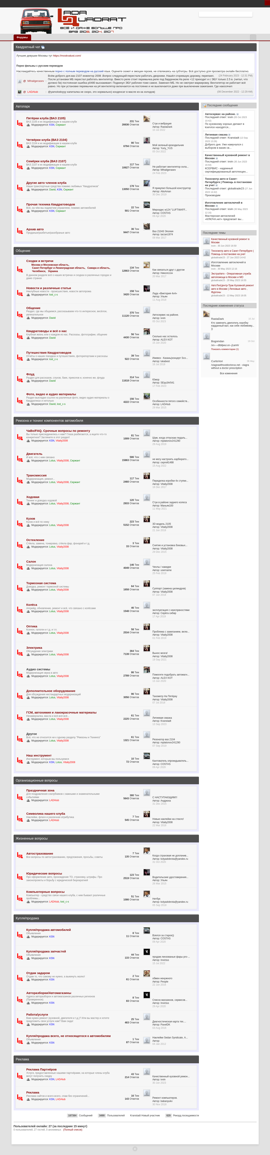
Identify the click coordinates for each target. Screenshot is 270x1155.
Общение (23, 251)
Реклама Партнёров (41, 1069)
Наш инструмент (39, 755)
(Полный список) (72, 1129)
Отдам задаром (38, 973)
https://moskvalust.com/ (67, 55)
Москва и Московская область (50, 264)
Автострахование (39, 853)
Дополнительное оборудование (50, 691)
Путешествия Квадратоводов (48, 352)
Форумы (22, 37)
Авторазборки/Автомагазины (48, 993)
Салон (31, 561)
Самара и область (98, 267)
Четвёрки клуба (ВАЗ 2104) (46, 139)
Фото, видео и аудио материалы (51, 394)
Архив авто (35, 229)
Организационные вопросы (37, 780)
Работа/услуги (37, 1014)
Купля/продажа (27, 918)
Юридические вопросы (44, 873)
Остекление (35, 540)
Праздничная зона (40, 790)
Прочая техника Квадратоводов (50, 204)
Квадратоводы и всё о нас (46, 331)
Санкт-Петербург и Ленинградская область (58, 267)
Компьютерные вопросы (45, 891)
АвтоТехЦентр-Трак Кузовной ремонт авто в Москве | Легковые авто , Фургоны (232, 289)
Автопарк (23, 106)
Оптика (31, 626)
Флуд (30, 374)
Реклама (22, 1059)
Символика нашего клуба (45, 813)
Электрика (34, 647)
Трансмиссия (36, 475)
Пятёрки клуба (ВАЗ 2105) (46, 118)
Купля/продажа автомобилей (48, 929)
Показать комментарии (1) (225, 349)
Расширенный (255, 14)
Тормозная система (41, 583)
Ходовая (33, 497)
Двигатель (34, 453)
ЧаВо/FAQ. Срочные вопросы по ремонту (58, 430)
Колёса (31, 604)
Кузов (30, 518)
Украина (53, 271)
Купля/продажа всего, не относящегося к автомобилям (68, 1036)
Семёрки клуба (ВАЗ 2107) (46, 161)
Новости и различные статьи (48, 288)
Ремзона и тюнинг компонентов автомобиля (49, 420)
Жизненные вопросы (32, 838)
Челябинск (38, 271)
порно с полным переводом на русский (79, 71)
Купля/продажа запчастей (46, 951)
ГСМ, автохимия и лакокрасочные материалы (61, 712)
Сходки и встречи (39, 261)
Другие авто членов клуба (46, 182)
